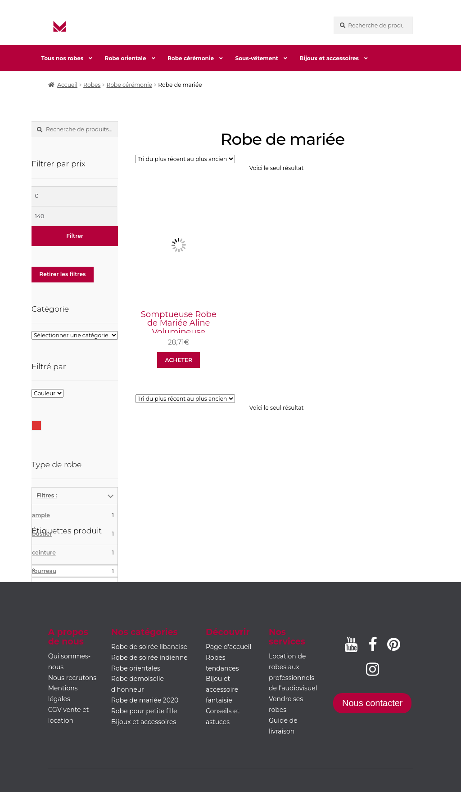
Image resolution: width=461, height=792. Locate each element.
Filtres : (46, 495)
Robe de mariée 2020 (144, 700)
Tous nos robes (62, 58)
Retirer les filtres (62, 274)
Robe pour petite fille (144, 711)
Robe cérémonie (190, 58)
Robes (91, 84)
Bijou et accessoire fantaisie (222, 689)
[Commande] (185, 159)
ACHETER (178, 360)
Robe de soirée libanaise (149, 647)
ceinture (73, 552)
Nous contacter (372, 703)
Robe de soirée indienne (149, 657)
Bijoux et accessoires (329, 58)
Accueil (67, 84)
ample (73, 515)
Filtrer (74, 236)
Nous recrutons (72, 678)
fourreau (73, 571)
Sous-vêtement (256, 58)
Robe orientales (135, 668)
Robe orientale (125, 58)
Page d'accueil (228, 647)
